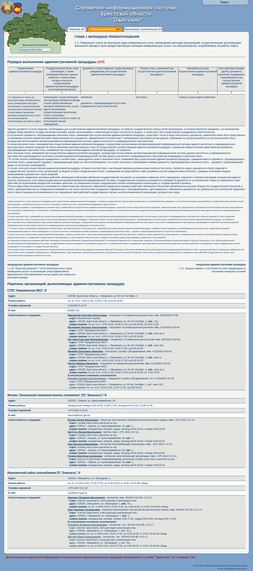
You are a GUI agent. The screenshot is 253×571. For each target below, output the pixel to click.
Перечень (77, 29)
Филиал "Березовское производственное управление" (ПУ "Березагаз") (55, 395)
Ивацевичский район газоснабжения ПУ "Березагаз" (42, 472)
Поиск (224, 2)
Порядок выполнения (105, 29)
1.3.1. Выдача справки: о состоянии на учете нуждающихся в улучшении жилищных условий (210, 268)
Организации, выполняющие (143, 29)
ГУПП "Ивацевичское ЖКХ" (25, 290)
